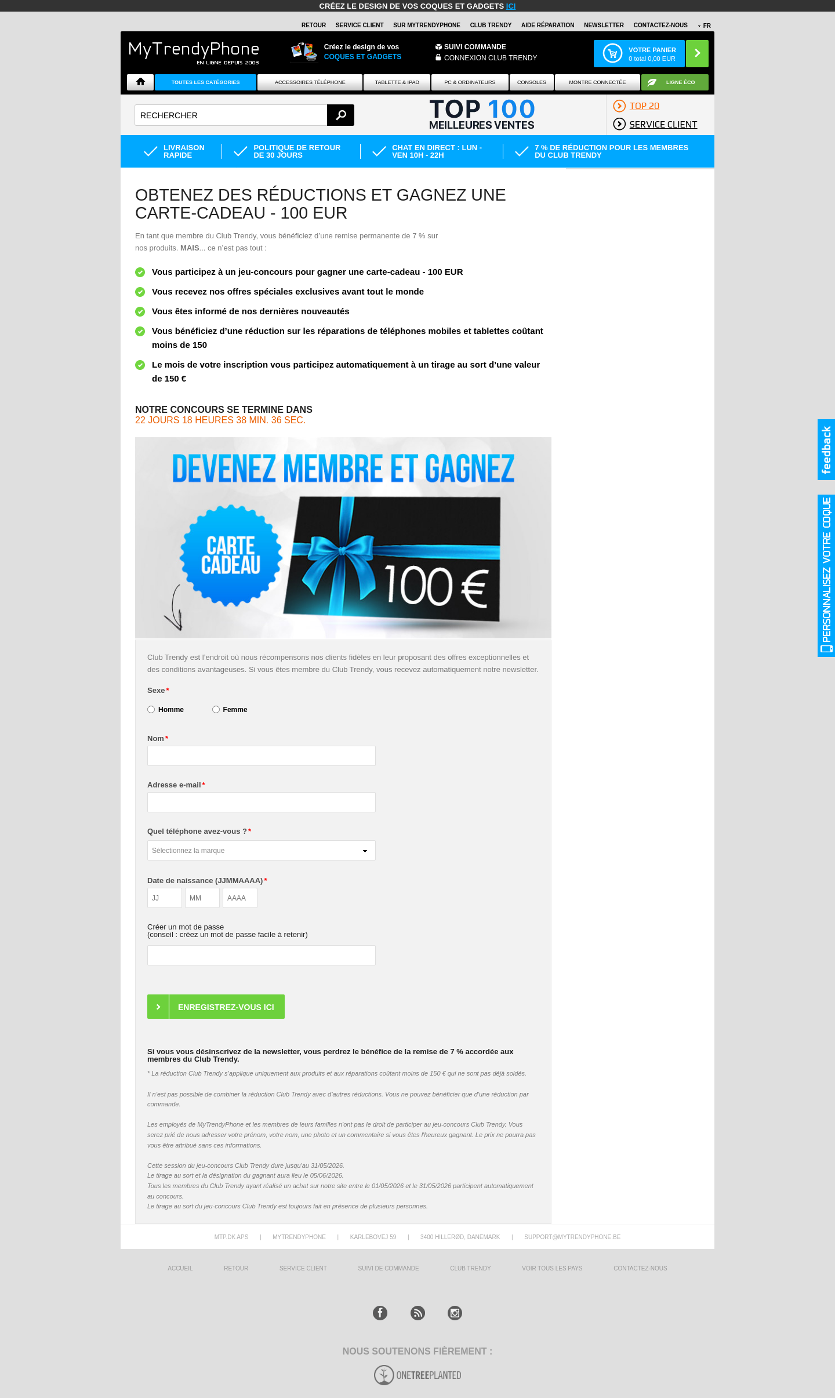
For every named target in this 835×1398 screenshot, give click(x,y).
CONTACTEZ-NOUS (661, 25)
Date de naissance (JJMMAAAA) (205, 880)
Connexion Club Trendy (490, 58)
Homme (171, 710)
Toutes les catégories (206, 82)
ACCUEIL (180, 1268)
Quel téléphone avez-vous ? (197, 831)
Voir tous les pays (552, 1268)
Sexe (156, 690)
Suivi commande (475, 47)
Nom (155, 738)
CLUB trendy (470, 1268)
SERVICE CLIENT (360, 25)
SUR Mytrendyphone (426, 25)
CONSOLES (531, 82)
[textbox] (244, 115)
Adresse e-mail (174, 785)
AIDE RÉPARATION (547, 25)
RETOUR (314, 25)
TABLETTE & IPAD (397, 82)
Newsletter (604, 25)
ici (511, 6)
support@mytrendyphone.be (572, 1237)
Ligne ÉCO (680, 82)
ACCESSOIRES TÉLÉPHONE (310, 82)
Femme (235, 710)
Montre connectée (597, 82)
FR (707, 26)
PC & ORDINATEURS (469, 82)
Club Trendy (491, 25)
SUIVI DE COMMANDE (388, 1268)
